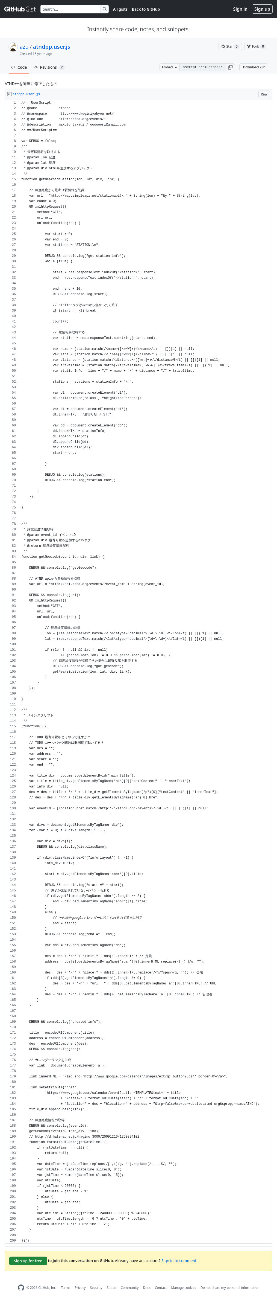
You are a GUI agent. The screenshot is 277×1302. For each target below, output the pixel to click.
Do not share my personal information (230, 1287)
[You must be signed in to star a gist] (230, 46)
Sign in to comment (178, 1260)
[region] (138, 672)
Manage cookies (183, 1287)
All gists (120, 9)
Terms (65, 1287)
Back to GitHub (146, 9)
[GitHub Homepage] (21, 1287)
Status (111, 1287)
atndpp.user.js (51, 46)
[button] (230, 67)
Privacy (80, 1287)
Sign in (240, 9)
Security (96, 1287)
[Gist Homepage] (20, 9)
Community (130, 1287)
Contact (161, 1287)
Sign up (262, 9)
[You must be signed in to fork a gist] (256, 46)
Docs (147, 1287)
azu (24, 46)
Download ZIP (254, 67)
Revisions (49, 67)
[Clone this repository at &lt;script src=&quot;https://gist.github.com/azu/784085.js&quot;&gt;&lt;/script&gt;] (202, 67)
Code (19, 67)
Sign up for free (28, 1260)
